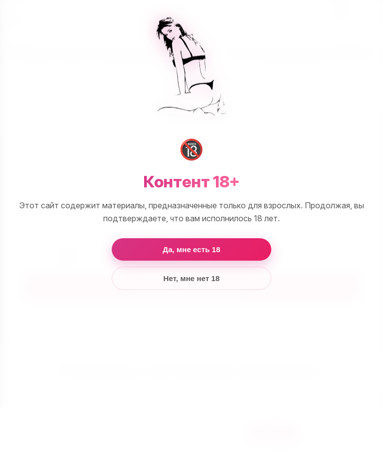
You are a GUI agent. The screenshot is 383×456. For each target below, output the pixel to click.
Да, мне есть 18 (191, 249)
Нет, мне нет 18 (192, 278)
